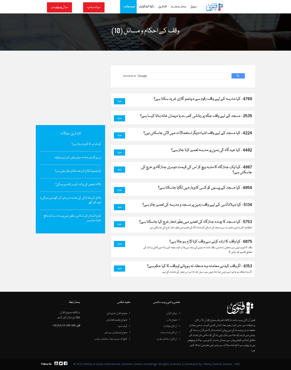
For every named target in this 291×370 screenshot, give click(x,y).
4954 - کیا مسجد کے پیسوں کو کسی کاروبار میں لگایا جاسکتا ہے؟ (205, 188)
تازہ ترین (162, 6)
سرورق (193, 6)
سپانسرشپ (94, 7)
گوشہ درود (122, 326)
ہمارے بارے (178, 6)
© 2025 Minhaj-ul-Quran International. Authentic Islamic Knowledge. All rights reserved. (127, 364)
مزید (119, 101)
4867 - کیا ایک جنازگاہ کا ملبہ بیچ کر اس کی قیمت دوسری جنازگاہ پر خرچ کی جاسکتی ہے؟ (196, 170)
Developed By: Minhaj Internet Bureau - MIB (212, 364)
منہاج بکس (171, 320)
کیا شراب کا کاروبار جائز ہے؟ (86, 144)
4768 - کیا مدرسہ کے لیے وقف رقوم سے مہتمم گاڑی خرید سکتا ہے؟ (203, 99)
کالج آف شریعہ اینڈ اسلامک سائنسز (110, 339)
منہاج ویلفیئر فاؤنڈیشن (116, 320)
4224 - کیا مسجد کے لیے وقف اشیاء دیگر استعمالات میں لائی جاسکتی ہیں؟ (197, 133)
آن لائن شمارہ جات (168, 333)
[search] (174, 76)
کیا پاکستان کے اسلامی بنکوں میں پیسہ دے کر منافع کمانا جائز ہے (72, 218)
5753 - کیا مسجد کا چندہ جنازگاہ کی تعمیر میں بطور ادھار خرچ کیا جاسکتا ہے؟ (195, 222)
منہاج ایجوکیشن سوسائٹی (115, 333)
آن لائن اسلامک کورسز (167, 339)
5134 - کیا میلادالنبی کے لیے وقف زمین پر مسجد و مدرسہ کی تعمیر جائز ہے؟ (197, 205)
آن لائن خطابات (170, 326)
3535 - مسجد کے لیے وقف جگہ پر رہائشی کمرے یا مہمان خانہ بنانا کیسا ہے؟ (196, 116)
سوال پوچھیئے (59, 7)
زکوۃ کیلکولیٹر (146, 6)
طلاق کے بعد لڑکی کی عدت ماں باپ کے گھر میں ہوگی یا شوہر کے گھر (70, 200)
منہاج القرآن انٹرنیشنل (117, 313)
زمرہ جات (129, 6)
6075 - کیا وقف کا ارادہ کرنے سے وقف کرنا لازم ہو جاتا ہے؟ (210, 242)
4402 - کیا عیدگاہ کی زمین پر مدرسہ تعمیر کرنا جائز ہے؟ (211, 150)
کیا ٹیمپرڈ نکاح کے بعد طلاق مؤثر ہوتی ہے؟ (78, 171)
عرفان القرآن (171, 313)
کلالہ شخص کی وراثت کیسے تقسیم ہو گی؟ (78, 184)
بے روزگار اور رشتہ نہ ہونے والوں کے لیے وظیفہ (77, 157)
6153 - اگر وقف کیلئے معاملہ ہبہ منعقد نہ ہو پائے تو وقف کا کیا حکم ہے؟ (199, 266)
